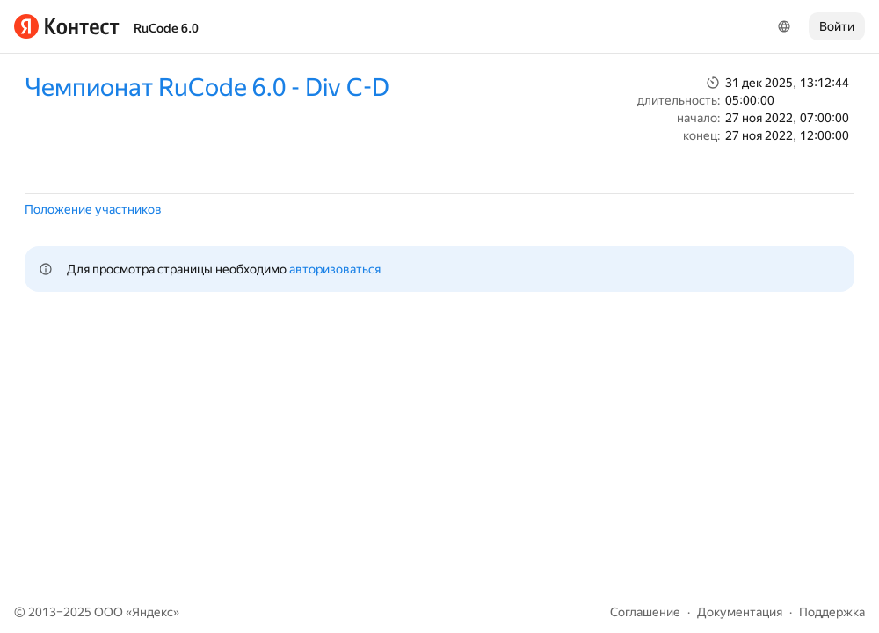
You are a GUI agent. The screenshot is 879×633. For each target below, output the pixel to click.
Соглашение (645, 612)
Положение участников (93, 209)
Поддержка (832, 612)
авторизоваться (335, 269)
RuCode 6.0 (166, 28)
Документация (739, 612)
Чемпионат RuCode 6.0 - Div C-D (207, 87)
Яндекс (152, 612)
